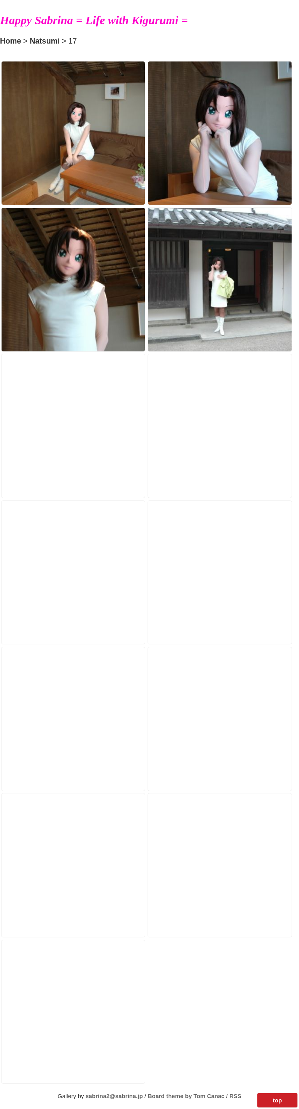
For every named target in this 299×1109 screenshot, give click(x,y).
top (277, 1100)
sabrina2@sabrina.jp (114, 1096)
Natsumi (45, 41)
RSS (235, 1096)
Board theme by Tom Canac (187, 1096)
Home (10, 41)
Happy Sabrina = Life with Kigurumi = (94, 20)
